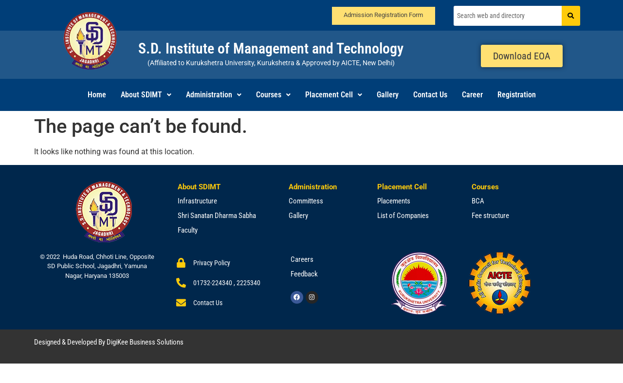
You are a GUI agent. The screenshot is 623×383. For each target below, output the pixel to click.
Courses (273, 94)
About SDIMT (146, 94)
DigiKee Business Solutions (145, 342)
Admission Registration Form (383, 14)
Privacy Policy (211, 263)
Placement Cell (333, 94)
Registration (516, 94)
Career (472, 94)
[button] (146, 95)
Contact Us (430, 94)
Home (97, 94)
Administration (213, 94)
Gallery (388, 94)
